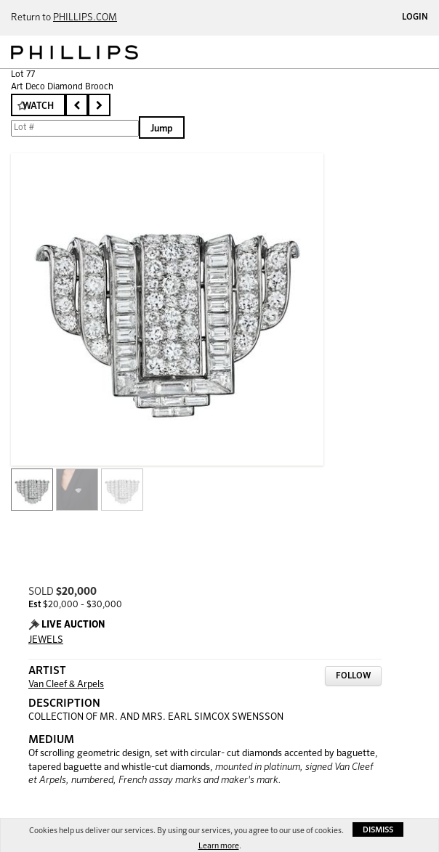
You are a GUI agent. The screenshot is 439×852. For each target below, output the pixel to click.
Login (415, 17)
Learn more (218, 846)
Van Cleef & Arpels (66, 684)
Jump (161, 129)
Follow (353, 676)
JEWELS (45, 640)
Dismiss (378, 830)
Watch (38, 106)
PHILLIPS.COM (85, 18)
